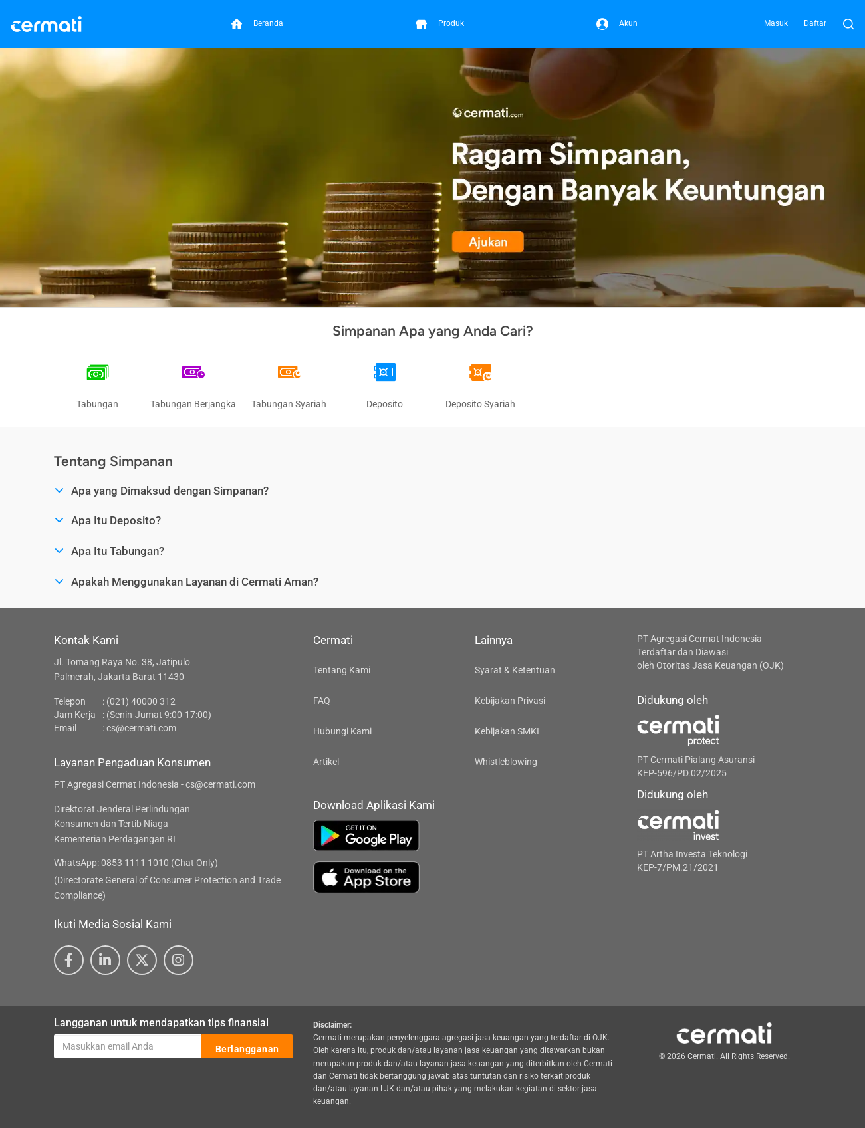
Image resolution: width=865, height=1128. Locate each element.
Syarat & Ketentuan (515, 670)
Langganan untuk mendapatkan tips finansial (161, 1022)
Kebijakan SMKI (507, 731)
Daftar (815, 23)
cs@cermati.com (141, 728)
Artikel (326, 761)
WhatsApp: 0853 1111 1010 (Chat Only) (136, 862)
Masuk (776, 23)
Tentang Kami (341, 670)
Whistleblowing (506, 761)
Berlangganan (247, 1047)
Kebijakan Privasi (510, 700)
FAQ (321, 700)
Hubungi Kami (342, 731)
